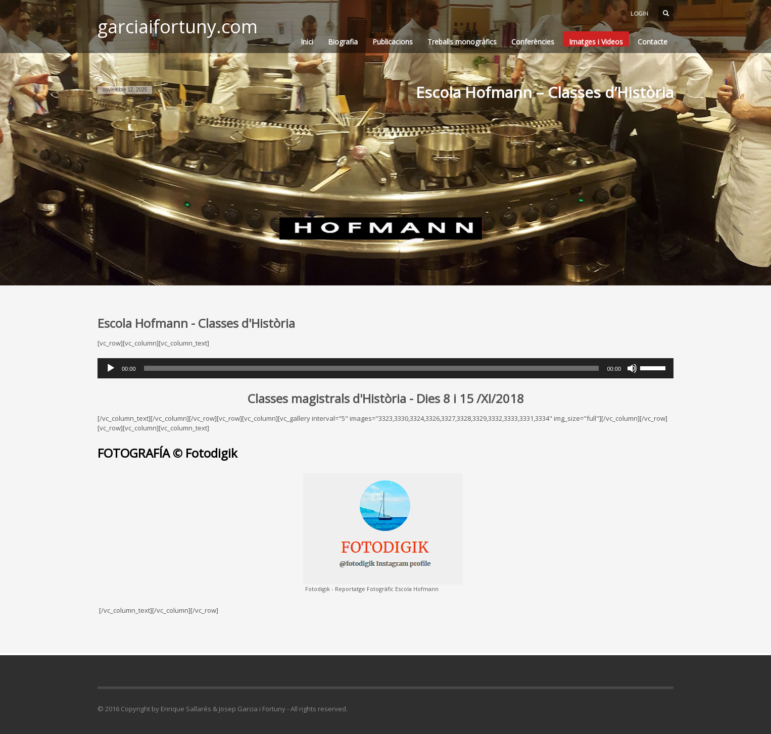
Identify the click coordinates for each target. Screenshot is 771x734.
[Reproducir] (111, 368)
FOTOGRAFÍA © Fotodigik (167, 453)
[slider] (371, 368)
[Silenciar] (632, 368)
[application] (385, 368)
